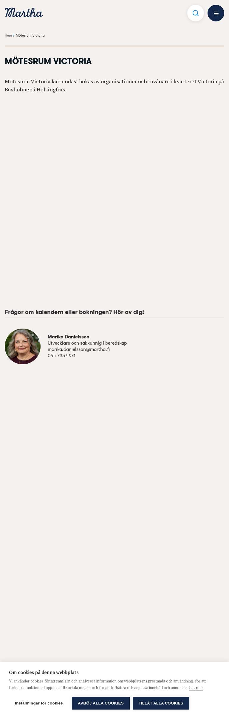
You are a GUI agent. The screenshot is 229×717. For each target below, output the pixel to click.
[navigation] (24, 13)
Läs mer (196, 687)
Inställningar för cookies (39, 703)
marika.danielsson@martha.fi (79, 349)
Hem (8, 35)
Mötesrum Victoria (30, 35)
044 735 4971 (61, 355)
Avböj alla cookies (101, 703)
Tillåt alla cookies (161, 703)
